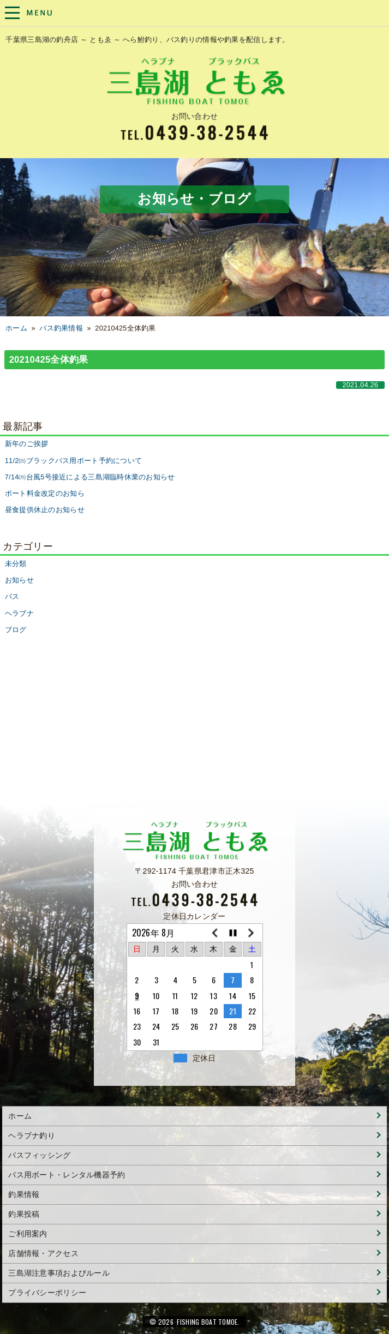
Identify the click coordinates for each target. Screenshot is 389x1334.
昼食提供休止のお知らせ (45, 510)
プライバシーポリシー (47, 1292)
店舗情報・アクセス (43, 1253)
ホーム (16, 328)
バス (12, 596)
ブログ (16, 630)
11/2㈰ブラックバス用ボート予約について (73, 461)
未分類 (16, 564)
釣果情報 (23, 1194)
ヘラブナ (19, 613)
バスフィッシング (39, 1155)
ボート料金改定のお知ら (45, 493)
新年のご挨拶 (27, 444)
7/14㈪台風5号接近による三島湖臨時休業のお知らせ (90, 477)
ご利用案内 (27, 1233)
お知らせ (19, 580)
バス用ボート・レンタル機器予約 (66, 1174)
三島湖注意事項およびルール (59, 1273)
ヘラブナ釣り (31, 1135)
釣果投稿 (23, 1214)
